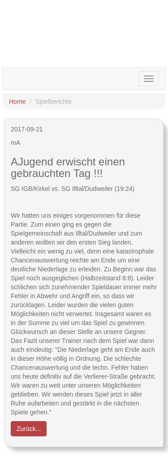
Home (17, 101)
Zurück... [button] (29, 428)
